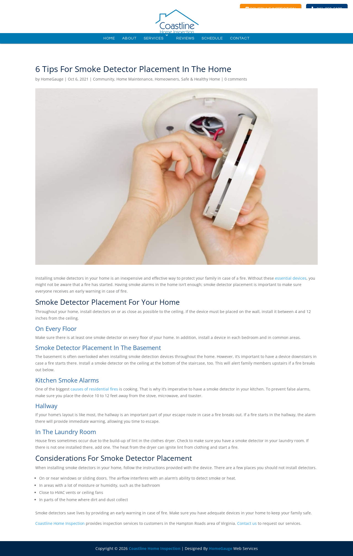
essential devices (290, 278)
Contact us (247, 523)
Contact (240, 41)
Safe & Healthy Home (200, 79)
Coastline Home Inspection (60, 523)
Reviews (185, 41)
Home (109, 41)
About (129, 41)
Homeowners (167, 79)
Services (154, 41)
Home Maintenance (134, 79)
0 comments (235, 79)
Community (103, 79)
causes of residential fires (94, 389)
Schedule (212, 41)
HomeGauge (52, 79)
